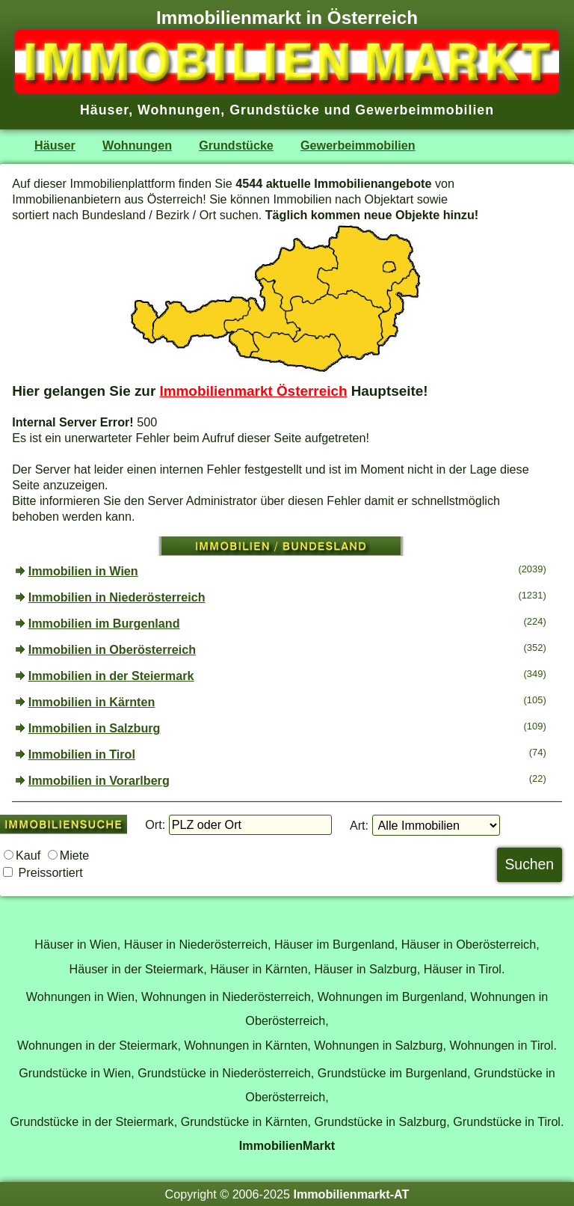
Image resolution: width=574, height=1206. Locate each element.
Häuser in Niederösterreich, (197, 944)
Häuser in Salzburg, (367, 969)
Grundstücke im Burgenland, (394, 1073)
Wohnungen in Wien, (82, 996)
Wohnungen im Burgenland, (392, 996)
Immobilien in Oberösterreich (112, 649)
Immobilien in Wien (83, 571)
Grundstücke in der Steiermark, (94, 1121)
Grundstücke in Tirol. (508, 1121)
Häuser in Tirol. (464, 969)
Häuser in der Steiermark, (138, 969)
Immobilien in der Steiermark (111, 675)
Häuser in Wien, (77, 944)
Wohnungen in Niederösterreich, (227, 996)
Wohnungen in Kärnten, (247, 1045)
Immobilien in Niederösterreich (117, 597)
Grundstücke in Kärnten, (246, 1121)
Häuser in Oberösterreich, (470, 944)
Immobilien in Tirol (81, 754)
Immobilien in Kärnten (91, 701)
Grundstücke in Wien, (76, 1073)
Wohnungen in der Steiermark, (99, 1045)
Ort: (155, 824)
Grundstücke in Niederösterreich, (226, 1073)
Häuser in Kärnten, (260, 969)
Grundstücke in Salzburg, (381, 1121)
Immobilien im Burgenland (104, 623)
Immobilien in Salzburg (94, 728)
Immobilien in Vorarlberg (99, 780)
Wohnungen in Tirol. (503, 1045)
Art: (359, 825)
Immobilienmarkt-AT (351, 1194)
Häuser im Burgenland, (336, 944)
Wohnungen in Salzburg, (380, 1045)
